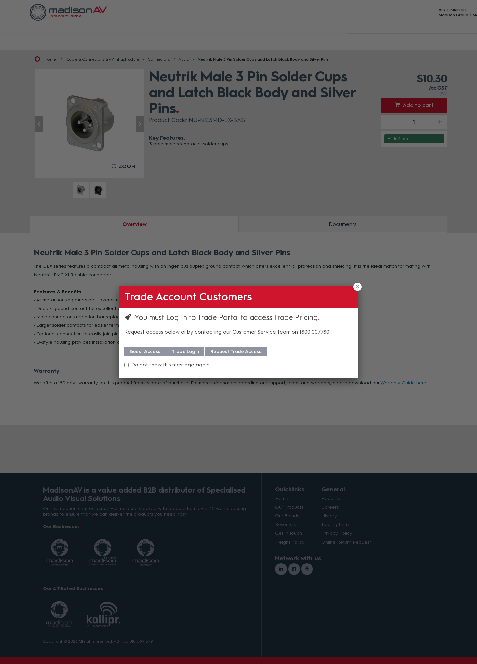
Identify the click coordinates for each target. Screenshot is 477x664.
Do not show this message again (170, 365)
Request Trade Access (235, 351)
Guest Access (145, 351)
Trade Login (185, 351)
